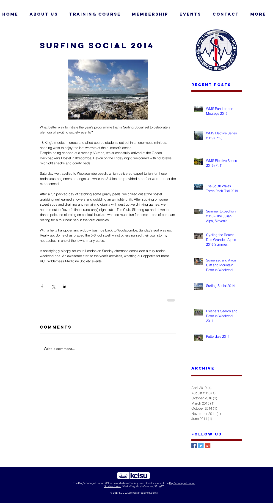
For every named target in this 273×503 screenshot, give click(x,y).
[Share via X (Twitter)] (53, 286)
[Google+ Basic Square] (207, 445)
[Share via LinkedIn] (64, 286)
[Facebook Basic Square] (194, 445)
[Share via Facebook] (42, 286)
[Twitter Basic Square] (201, 445)
